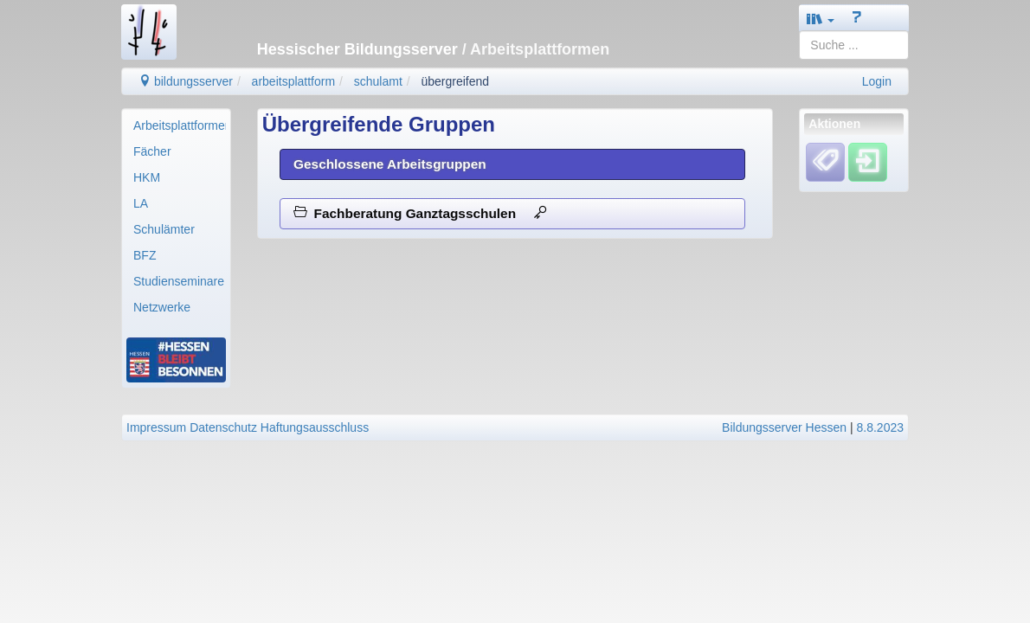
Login (877, 81)
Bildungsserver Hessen (784, 427)
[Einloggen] (868, 162)
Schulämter (164, 229)
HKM (146, 177)
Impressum (156, 427)
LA (140, 203)
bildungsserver (185, 81)
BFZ (144, 255)
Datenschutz (223, 427)
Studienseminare (178, 281)
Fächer (152, 151)
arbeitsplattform (293, 81)
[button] (820, 18)
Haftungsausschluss (315, 427)
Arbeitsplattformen (179, 125)
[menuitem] (176, 125)
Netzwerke (161, 307)
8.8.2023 (880, 427)
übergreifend (455, 81)
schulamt (378, 81)
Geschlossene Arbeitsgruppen (389, 164)
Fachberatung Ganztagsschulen (420, 213)
